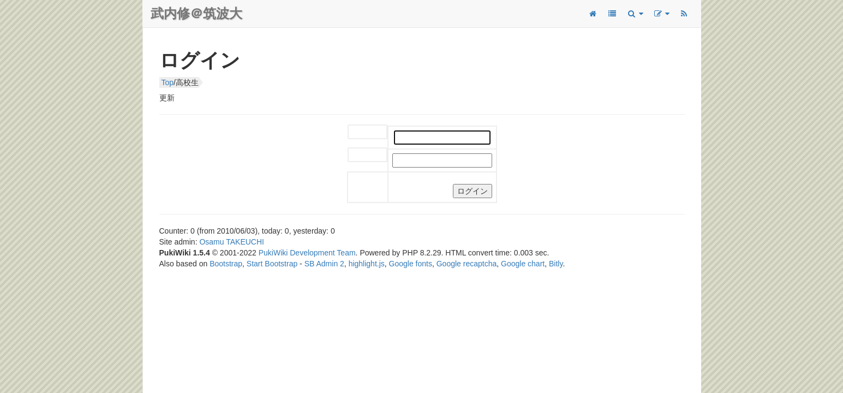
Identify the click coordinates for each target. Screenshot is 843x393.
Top (168, 82)
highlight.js (367, 263)
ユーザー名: (359, 132)
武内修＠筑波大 (196, 13)
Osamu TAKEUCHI (231, 241)
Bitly (556, 263)
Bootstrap (226, 263)
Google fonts (410, 263)
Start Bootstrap (272, 263)
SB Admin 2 (324, 263)
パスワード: (359, 155)
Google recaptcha (467, 263)
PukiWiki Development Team (307, 252)
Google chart (523, 263)
